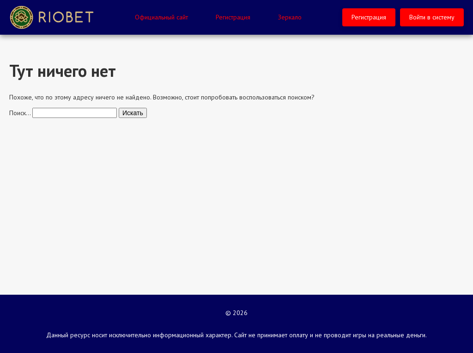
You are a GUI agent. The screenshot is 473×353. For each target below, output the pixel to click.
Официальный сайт (161, 17)
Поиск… (19, 113)
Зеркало (290, 17)
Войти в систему (432, 17)
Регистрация (233, 17)
